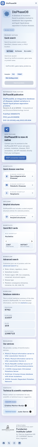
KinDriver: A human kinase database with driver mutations (19, 375)
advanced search (9, 266)
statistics (24, 303)
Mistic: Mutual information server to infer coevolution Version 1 (19, 360)
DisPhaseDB (11, 3)
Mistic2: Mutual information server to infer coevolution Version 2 (19, 354)
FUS (13, 74)
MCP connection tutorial (15, 158)
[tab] (10, 51)
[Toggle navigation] (36, 3)
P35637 (20, 74)
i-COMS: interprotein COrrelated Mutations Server (18, 370)
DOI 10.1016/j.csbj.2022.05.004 (17, 120)
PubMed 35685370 (11, 114)
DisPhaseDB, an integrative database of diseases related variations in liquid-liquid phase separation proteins (19, 102)
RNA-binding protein (12, 78)
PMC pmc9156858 (11, 117)
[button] (4, 443)
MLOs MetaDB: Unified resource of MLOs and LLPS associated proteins (19, 365)
